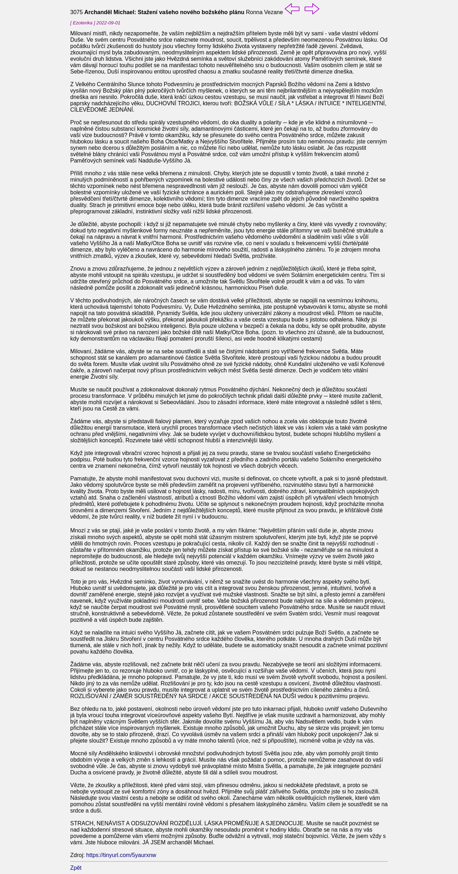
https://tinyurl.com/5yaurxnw (121, 855)
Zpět (76, 868)
